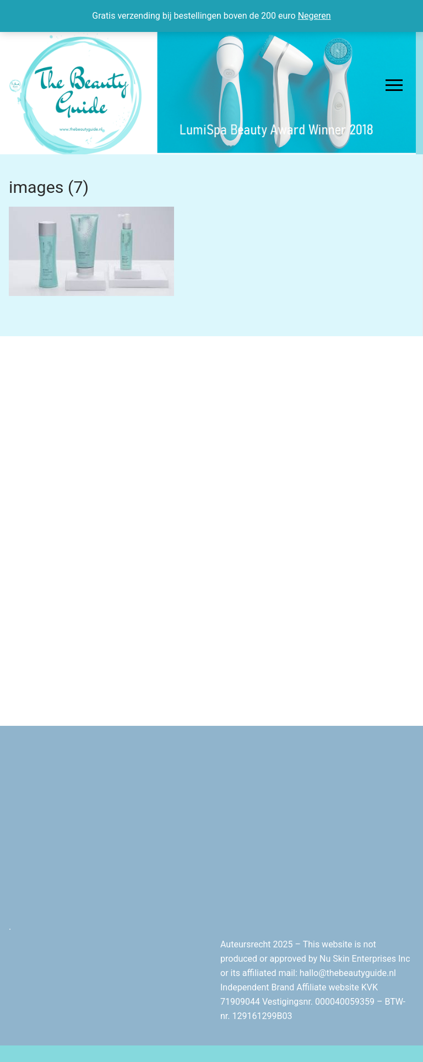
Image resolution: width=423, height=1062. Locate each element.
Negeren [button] (314, 15)
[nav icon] (394, 85)
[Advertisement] (216, 436)
